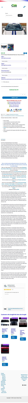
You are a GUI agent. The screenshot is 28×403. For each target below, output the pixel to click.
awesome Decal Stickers (7, 174)
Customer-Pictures (3, 389)
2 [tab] (14, 313)
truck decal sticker (23, 168)
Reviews (3, 376)
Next (26, 297)
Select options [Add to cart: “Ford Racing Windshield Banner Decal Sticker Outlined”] (13, 337)
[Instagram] (24, 385)
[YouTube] (25, 385)
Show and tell (3, 392)
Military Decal (9, 168)
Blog (4, 387)
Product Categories (3, 374)
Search (6, 13)
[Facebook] (22, 385)
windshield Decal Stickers (19, 115)
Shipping (3, 378)
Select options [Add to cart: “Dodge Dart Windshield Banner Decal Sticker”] (4, 364)
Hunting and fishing (12, 185)
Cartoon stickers (13, 177)
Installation (4, 380)
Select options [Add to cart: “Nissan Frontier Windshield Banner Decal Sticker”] (4, 336)
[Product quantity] (23, 95)
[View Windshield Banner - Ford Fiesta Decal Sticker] (4, 47)
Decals (5, 127)
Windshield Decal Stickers (14, 114)
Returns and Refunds (3, 385)
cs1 (3, 115)
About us (3, 377)
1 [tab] (13, 313)
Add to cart (15, 97)
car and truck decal (17, 171)
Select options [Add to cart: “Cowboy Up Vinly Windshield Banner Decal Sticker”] (22, 339)
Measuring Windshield (3, 382)
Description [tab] (3, 140)
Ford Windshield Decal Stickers (10, 115)
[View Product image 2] (11, 47)
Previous (1, 297)
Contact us (4, 391)
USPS (18, 189)
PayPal (14, 188)
